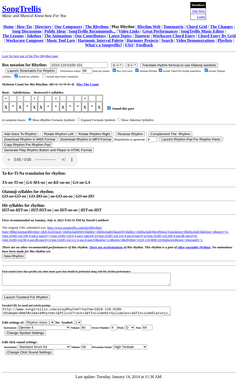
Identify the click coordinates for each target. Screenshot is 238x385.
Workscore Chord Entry (174, 36)
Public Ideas (55, 31)
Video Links (129, 31)
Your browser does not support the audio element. (40, 159)
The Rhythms (97, 26)
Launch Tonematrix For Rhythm (31, 71)
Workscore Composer (25, 40)
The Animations (58, 36)
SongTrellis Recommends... (92, 31)
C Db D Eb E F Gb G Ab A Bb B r (130, 331)
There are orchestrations (106, 247)
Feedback (144, 45)
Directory (43, 26)
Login (201, 17)
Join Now (198, 11)
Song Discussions (27, 31)
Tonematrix (173, 26)
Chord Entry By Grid (217, 36)
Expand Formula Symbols (98, 120)
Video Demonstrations (195, 40)
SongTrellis (21, 8)
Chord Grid (197, 26)
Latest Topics (120, 36)
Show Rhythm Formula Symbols (53, 120)
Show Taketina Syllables (138, 120)
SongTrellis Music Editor (202, 31)
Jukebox (34, 36)
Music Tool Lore (61, 40)
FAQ (129, 45)
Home (8, 26)
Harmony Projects (142, 40)
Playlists (225, 40)
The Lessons (13, 36)
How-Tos (24, 26)
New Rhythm (13, 256)
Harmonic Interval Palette (101, 40)
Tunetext (142, 36)
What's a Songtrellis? (103, 45)
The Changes (221, 26)
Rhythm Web (149, 26)
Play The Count (87, 84)
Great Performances (160, 31)
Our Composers (68, 26)
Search (167, 40)
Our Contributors (90, 36)
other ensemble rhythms (194, 247)
